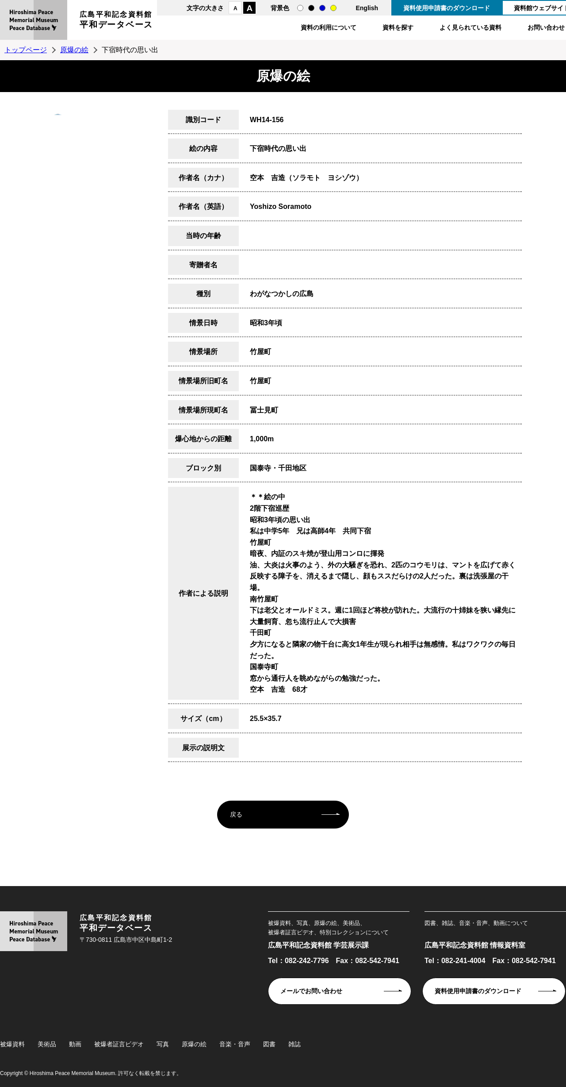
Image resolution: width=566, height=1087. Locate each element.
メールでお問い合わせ (311, 990)
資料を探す (397, 27)
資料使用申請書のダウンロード (446, 8)
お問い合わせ (546, 27)
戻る (236, 814)
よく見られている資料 (470, 27)
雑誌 (294, 1044)
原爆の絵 (74, 50)
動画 (75, 1044)
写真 (163, 1044)
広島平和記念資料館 (116, 21)
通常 (300, 8)
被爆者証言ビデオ (119, 1044)
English (367, 8)
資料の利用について (328, 27)
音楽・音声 (234, 1044)
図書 (269, 1044)
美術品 (47, 1044)
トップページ (25, 50)
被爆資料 (12, 1044)
